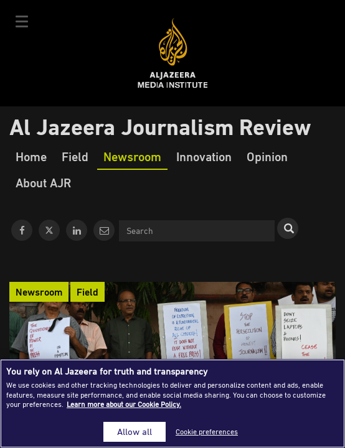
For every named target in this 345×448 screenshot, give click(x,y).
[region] (172, 403)
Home (31, 156)
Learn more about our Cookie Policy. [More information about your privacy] (124, 404)
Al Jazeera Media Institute (173, 53)
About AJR (43, 182)
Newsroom (132, 156)
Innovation (204, 156)
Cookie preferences (207, 431)
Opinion (267, 156)
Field (75, 156)
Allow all (134, 431)
